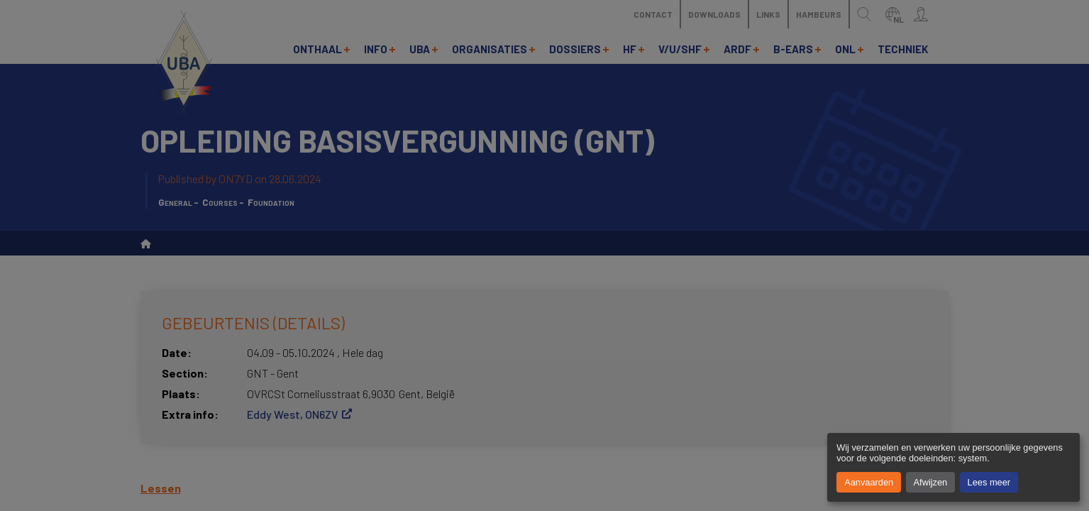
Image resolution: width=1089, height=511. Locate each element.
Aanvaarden (868, 482)
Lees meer (989, 482)
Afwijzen (931, 482)
